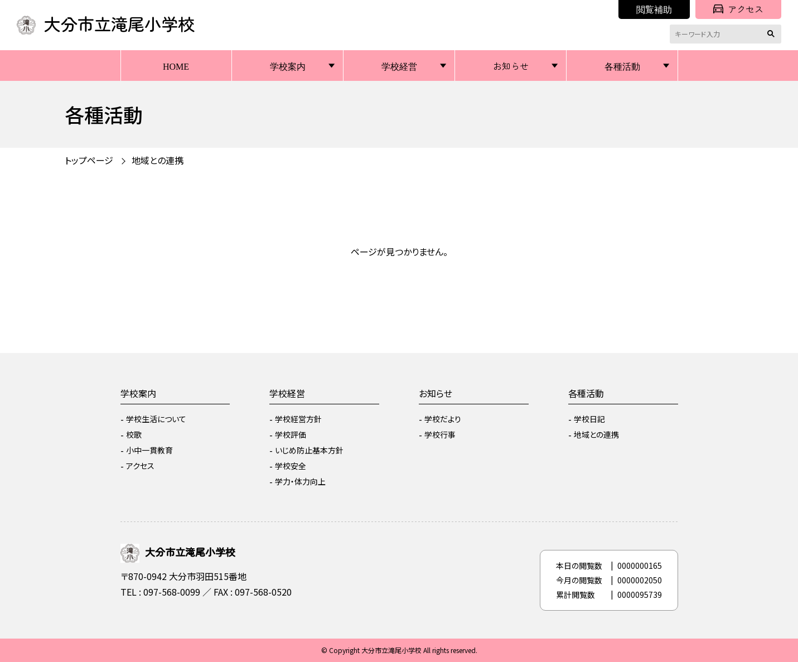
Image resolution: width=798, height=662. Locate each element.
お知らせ (511, 66)
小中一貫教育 (149, 450)
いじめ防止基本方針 (309, 450)
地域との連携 (157, 160)
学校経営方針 (298, 418)
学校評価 (290, 434)
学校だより (442, 418)
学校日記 (589, 418)
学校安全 (290, 465)
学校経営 (399, 66)
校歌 (134, 434)
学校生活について (156, 418)
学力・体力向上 (300, 481)
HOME (176, 66)
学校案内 (288, 66)
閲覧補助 (654, 9)
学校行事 (440, 434)
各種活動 (622, 66)
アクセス (738, 9)
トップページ (89, 160)
